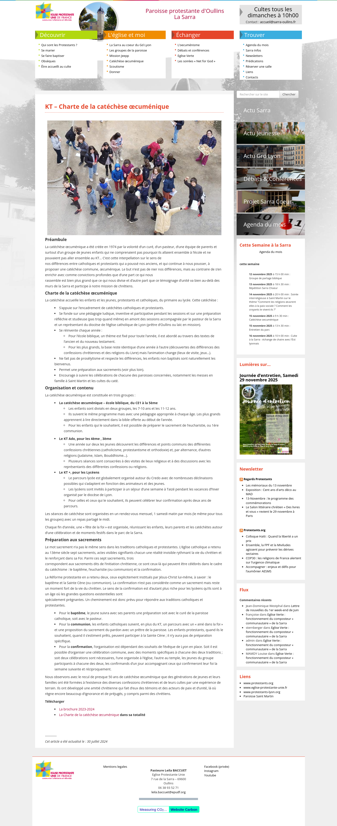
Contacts (252, 77)
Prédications (254, 61)
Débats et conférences (193, 50)
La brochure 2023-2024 (76, 709)
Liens (249, 72)
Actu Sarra (257, 110)
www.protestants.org (258, 683)
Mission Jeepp (119, 56)
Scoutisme (116, 66)
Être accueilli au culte (56, 66)
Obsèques (48, 61)
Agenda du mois (257, 45)
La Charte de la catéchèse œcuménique (89, 715)
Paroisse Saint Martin (258, 696)
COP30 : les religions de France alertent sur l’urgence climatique (273, 560)
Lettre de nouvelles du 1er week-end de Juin (272, 608)
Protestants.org (254, 530)
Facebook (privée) (216, 766)
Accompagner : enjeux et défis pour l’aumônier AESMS (271, 569)
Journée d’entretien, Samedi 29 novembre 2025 (269, 378)
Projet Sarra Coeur (267, 201)
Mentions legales (115, 766)
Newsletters (254, 56)
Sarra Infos (253, 50)
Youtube (210, 775)
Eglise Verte (186, 56)
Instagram (211, 771)
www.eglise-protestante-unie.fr (265, 687)
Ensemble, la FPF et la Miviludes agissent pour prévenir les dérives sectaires (269, 549)
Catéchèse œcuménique (126, 61)
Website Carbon (184, 809)
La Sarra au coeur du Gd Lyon (130, 45)
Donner (114, 72)
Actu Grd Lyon (261, 156)
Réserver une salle (259, 66)
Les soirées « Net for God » (196, 61)
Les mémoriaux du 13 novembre (269, 485)
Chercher (289, 94)
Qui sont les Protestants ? (59, 45)
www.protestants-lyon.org (261, 692)
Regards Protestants (258, 479)
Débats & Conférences (272, 179)
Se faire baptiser (52, 56)
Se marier (48, 50)
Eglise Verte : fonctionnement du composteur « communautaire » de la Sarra (269, 618)
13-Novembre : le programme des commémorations (269, 500)
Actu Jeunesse (261, 133)
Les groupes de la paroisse (128, 50)
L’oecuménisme (189, 45)
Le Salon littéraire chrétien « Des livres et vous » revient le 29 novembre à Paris (273, 511)
